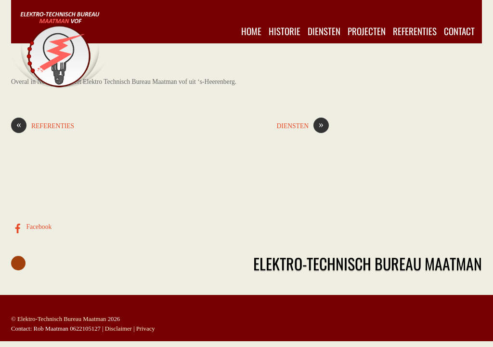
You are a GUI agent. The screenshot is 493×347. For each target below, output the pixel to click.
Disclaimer (118, 328)
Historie (284, 31)
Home (251, 31)
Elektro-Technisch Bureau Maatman (61, 319)
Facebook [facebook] (31, 226)
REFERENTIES (42, 126)
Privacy (145, 328)
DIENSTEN (303, 126)
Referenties (415, 31)
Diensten (324, 31)
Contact (459, 31)
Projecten (367, 31)
